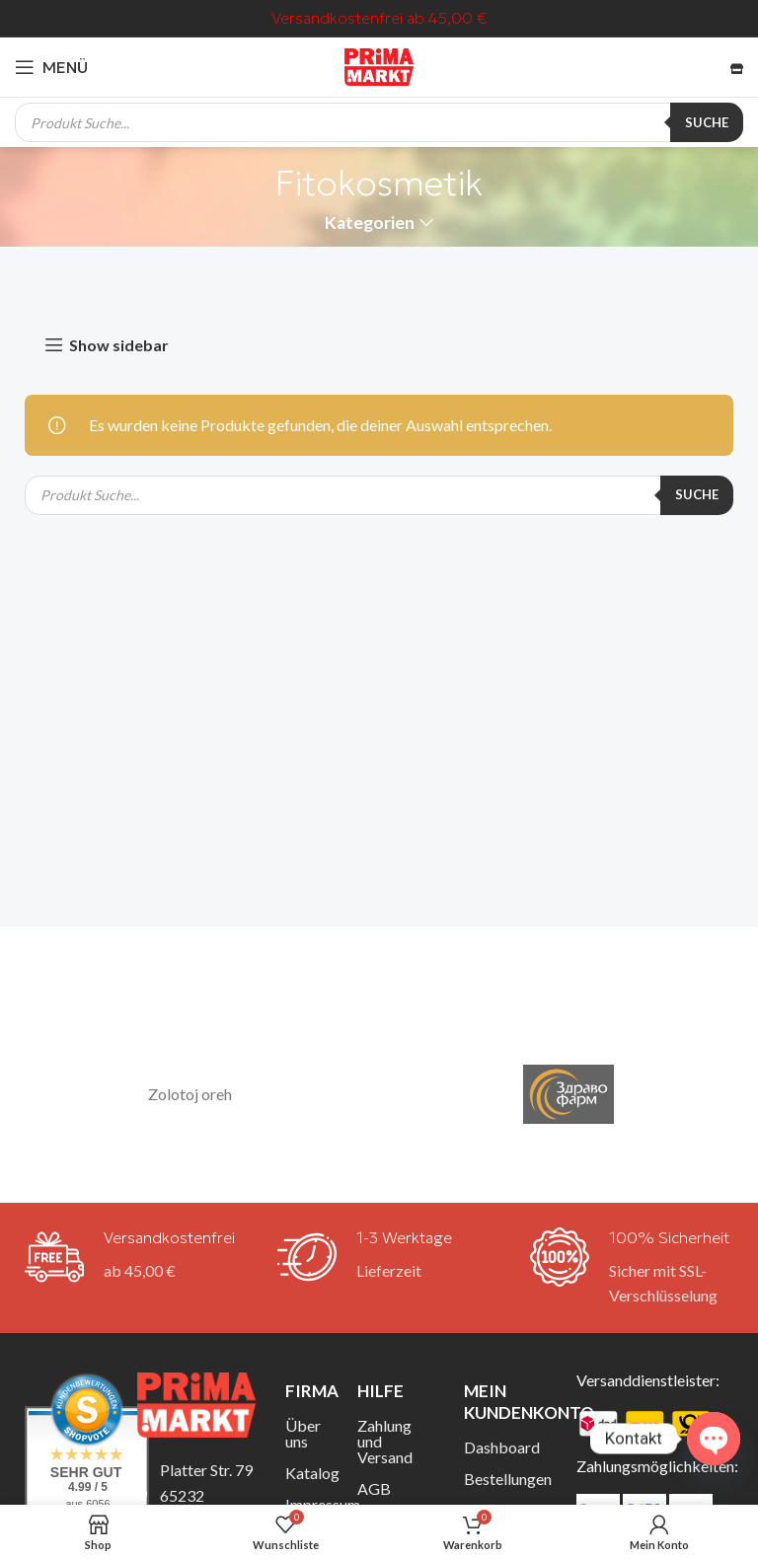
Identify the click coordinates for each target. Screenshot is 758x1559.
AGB (374, 1488)
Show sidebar (119, 344)
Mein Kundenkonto (505, 1401)
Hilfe (380, 1390)
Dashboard (502, 1447)
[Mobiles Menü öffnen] (51, 67)
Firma (306, 1390)
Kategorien (370, 223)
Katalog (306, 1472)
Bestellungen (505, 1478)
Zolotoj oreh (190, 1093)
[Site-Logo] (379, 64)
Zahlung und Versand (385, 1441)
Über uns (303, 1433)
